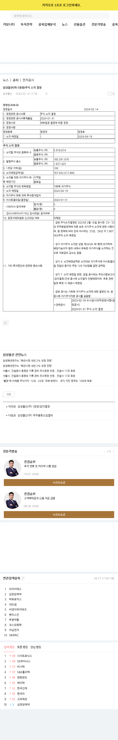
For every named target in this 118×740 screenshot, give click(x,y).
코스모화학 (15, 624)
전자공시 (28, 80)
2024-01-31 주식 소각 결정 (87, 309)
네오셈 (13, 604)
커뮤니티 (9, 24)
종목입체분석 (47, 24)
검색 (105, 15)
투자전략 (26, 24)
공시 (15, 80)
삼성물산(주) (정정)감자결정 (34, 406)
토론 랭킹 (22, 647)
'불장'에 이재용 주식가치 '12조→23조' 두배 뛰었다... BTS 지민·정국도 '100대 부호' (47, 381)
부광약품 (14, 619)
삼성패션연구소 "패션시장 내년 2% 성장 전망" (27, 360)
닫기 (112, 5)
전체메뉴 (114, 15)
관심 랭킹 (35, 647)
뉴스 (65, 24)
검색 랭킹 (9, 647)
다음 (113, 451)
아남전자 (14, 629)
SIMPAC (14, 635)
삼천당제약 (15, 594)
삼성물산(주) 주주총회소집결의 (35, 415)
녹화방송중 (59, 482)
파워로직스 (15, 599)
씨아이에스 (15, 588)
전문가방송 (98, 24)
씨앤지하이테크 (18, 609)
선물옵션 (79, 24)
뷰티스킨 (14, 614)
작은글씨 (109, 94)
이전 (104, 451)
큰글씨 (113, 94)
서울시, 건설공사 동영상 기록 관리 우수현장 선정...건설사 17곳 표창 (39, 371)
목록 (9, 394)
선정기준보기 (23, 578)
